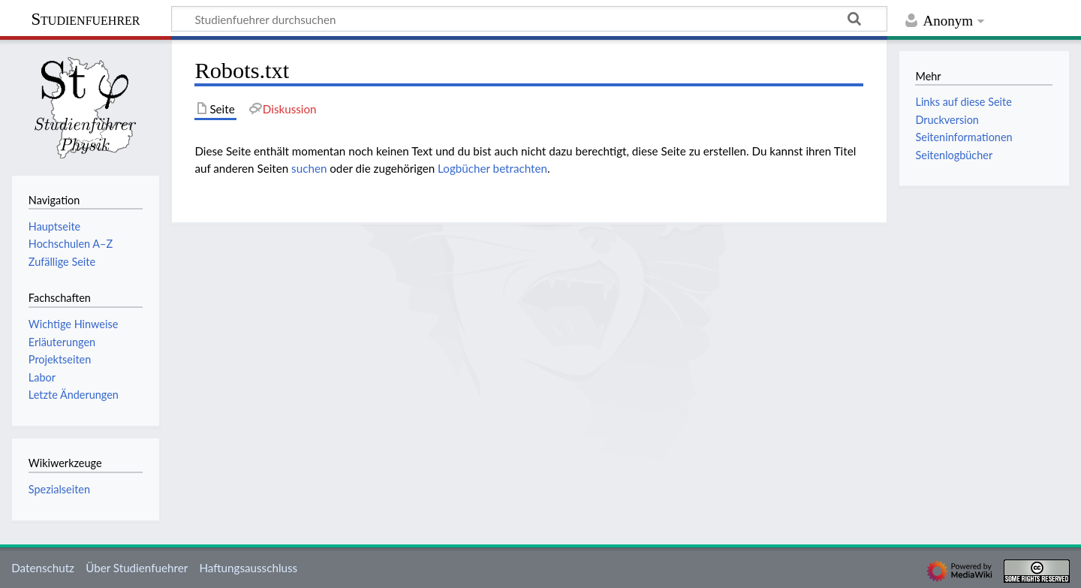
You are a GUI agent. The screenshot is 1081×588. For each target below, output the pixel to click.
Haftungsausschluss (248, 567)
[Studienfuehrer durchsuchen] (529, 19)
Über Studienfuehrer (137, 567)
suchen (309, 168)
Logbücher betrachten (492, 168)
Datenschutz (42, 567)
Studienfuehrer (85, 19)
